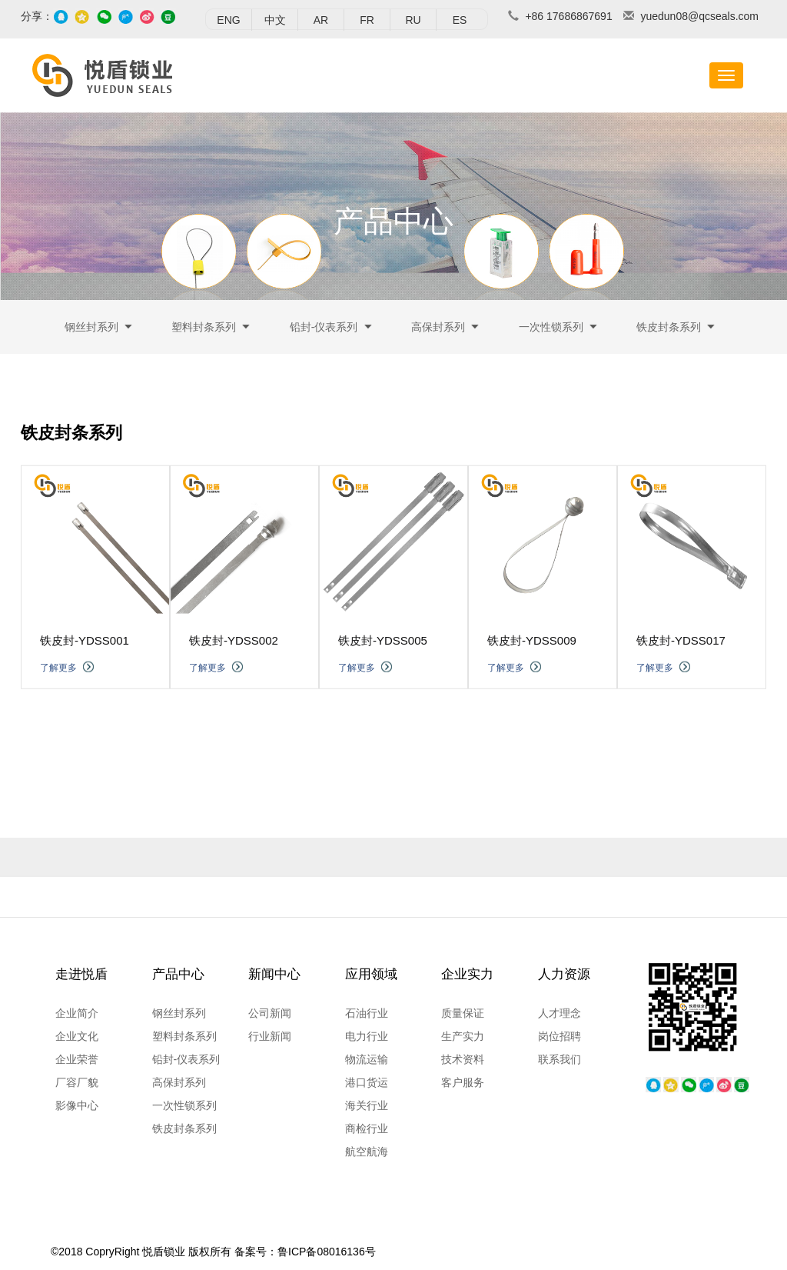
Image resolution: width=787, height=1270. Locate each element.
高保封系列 (438, 330)
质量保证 (462, 1013)
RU (412, 20)
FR (367, 20)
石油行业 (366, 1013)
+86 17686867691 (568, 16)
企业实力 (467, 974)
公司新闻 (269, 1013)
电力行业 (366, 1036)
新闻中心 (274, 974)
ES (460, 20)
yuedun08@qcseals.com (699, 16)
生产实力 (462, 1036)
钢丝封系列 (91, 330)
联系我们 (559, 1059)
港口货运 (366, 1082)
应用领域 (371, 974)
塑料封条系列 (203, 330)
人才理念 (559, 1013)
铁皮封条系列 (668, 330)
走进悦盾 (81, 974)
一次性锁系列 (551, 330)
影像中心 (76, 1105)
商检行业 (366, 1128)
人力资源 (564, 974)
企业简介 (76, 1013)
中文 (275, 20)
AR (321, 20)
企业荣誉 (76, 1059)
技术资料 (462, 1059)
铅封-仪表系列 (324, 330)
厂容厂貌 (76, 1082)
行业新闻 (269, 1036)
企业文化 (76, 1036)
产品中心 (178, 974)
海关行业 (366, 1105)
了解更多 (58, 691)
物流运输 (366, 1059)
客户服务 (462, 1082)
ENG (228, 20)
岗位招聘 (559, 1036)
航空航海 (366, 1151)
